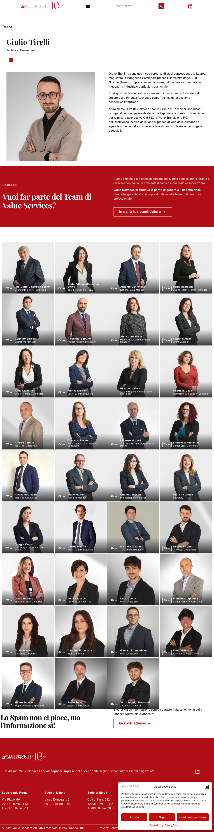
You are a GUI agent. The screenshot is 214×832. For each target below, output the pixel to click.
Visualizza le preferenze (193, 817)
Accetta (134, 817)
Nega (162, 817)
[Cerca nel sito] (136, 6)
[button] (207, 787)
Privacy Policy (172, 825)
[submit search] (161, 6)
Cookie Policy (156, 825)
